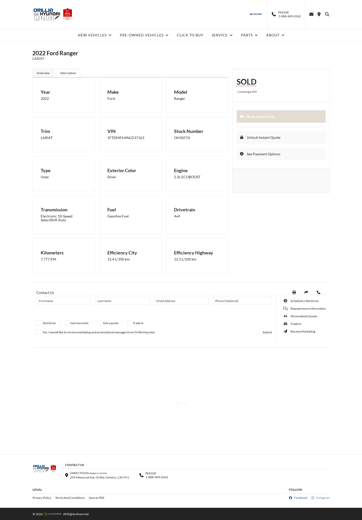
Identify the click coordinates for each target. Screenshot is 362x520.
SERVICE (222, 35)
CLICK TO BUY (190, 35)
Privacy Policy (42, 498)
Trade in (138, 323)
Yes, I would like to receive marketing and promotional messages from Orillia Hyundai (98, 332)
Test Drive (49, 323)
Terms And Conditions (70, 498)
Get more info (79, 323)
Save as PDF (97, 498)
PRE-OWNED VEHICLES (144, 35)
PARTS (249, 35)
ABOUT (275, 35)
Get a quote (110, 323)
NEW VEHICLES (95, 35)
